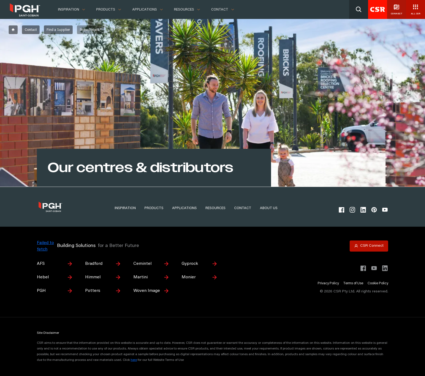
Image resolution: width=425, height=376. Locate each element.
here (134, 360)
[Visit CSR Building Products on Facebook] (363, 268)
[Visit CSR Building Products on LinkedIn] (385, 268)
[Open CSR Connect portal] (369, 246)
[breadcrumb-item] (13, 29)
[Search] (358, 9)
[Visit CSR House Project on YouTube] (374, 268)
